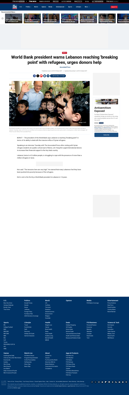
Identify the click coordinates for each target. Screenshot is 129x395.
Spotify (122, 382)
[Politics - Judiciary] (26, 309)
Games (6, 353)
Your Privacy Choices (28, 381)
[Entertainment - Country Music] (112, 309)
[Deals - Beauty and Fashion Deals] (73, 338)
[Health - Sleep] (46, 331)
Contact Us (52, 381)
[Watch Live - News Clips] (27, 366)
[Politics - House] (26, 307)
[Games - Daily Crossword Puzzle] (10, 370)
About (47, 353)
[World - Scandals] (47, 318)
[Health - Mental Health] (49, 338)
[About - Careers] (47, 357)
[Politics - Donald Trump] (28, 303)
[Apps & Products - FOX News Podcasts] (71, 373)
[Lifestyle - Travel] (26, 325)
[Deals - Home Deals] (69, 329)
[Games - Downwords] (7, 360)
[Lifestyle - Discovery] (27, 331)
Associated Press (65, 67)
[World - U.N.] (46, 303)
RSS (116, 382)
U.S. (21, 7)
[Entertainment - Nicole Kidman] (112, 311)
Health (47, 322)
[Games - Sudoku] (6, 362)
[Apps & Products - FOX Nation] (69, 360)
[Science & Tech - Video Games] (111, 331)
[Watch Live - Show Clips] (27, 364)
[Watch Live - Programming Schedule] (31, 357)
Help (47, 381)
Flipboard (41, 75)
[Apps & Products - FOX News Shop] (70, 364)
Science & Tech (113, 322)
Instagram (99, 382)
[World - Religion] (47, 316)
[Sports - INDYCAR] (6, 333)
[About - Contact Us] (48, 355)
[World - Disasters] (47, 309)
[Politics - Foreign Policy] (28, 311)
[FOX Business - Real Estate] (90, 335)
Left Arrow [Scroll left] (2, 18)
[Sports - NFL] (5, 325)
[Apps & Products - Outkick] (68, 368)
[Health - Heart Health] (48, 333)
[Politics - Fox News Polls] (28, 313)
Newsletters (119, 382)
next (86, 102)
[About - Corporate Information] (51, 366)
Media (50, 7)
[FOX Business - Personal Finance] (91, 325)
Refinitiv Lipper (16, 388)
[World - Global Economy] (49, 311)
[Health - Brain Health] (48, 329)
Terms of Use (107, 127)
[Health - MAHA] (47, 340)
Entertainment (60, 7)
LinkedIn (109, 382)
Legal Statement (71, 386)
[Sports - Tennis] (5, 342)
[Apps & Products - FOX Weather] (69, 357)
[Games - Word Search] (7, 366)
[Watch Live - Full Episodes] (28, 362)
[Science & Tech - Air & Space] (111, 325)
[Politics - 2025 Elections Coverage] (31, 316)
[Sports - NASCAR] (6, 331)
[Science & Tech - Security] (110, 327)
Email (48, 75)
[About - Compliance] (48, 368)
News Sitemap (72, 381)
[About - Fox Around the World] (51, 360)
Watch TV (114, 7)
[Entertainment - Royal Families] (112, 307)
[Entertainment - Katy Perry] (110, 305)
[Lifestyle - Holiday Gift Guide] (29, 333)
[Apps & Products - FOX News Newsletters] (72, 370)
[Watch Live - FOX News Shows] (29, 355)
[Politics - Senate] (26, 305)
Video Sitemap (80, 381)
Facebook (34, 75)
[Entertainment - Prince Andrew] (112, 303)
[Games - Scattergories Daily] (9, 355)
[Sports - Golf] (5, 340)
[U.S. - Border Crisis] (7, 307)
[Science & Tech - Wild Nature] (111, 338)
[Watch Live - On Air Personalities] (29, 360)
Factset (37, 386)
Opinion (44, 7)
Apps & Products (72, 353)
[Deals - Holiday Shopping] (71, 325)
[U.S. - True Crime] (7, 309)
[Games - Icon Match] (7, 368)
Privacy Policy (97, 127)
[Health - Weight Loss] (48, 325)
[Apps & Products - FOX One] (68, 375)
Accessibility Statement (62, 381)
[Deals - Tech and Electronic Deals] (73, 333)
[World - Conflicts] (47, 305)
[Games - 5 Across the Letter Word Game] (12, 357)
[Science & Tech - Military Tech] (111, 333)
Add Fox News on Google (59, 75)
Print (44, 75)
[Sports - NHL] (5, 338)
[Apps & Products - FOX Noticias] (69, 362)
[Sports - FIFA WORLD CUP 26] (9, 344)
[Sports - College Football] (8, 327)
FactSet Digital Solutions (61, 386)
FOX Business (92, 322)
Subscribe (106, 135)
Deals (68, 322)
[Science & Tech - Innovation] (110, 329)
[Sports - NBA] (5, 335)
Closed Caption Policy (39, 381)
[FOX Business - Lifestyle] (89, 333)
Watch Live (28, 353)
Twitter (37, 75)
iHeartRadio (126, 382)
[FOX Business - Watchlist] (89, 331)
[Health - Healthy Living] (49, 335)
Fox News (15, 7)
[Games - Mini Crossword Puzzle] (10, 373)
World (36, 7)
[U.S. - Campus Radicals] (8, 305)
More (86, 7)
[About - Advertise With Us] (50, 362)
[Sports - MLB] (5, 329)
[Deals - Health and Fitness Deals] (73, 335)
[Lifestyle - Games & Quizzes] (29, 335)
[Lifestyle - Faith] (25, 329)
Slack (112, 382)
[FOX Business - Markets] (89, 329)
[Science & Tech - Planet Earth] (111, 335)
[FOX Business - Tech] (88, 338)
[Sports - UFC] (5, 346)
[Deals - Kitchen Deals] (70, 331)
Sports (70, 7)
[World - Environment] (48, 313)
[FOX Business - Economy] (89, 327)
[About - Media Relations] (49, 364)
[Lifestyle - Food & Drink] (27, 327)
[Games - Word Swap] (7, 364)
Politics (28, 7)
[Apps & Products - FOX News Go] (69, 355)
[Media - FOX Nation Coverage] (93, 303)
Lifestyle (78, 7)
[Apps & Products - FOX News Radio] (70, 366)
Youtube (102, 382)
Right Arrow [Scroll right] (126, 18)
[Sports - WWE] (5, 348)
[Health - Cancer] (47, 327)
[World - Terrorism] (48, 307)
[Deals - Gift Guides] (69, 327)
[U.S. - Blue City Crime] (8, 303)
